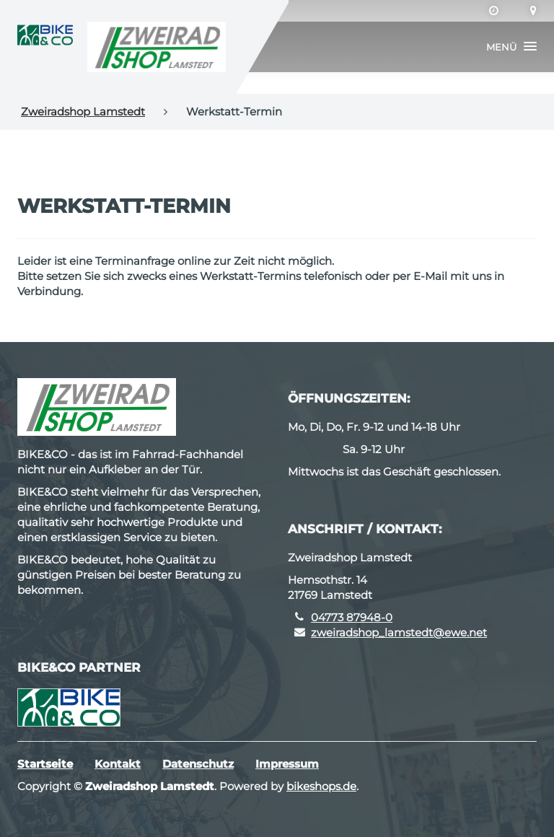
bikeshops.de (321, 786)
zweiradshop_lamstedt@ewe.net (399, 632)
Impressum (287, 764)
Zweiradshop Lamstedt (83, 111)
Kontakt (117, 764)
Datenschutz (198, 764)
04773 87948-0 (351, 617)
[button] (511, 47)
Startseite (45, 764)
